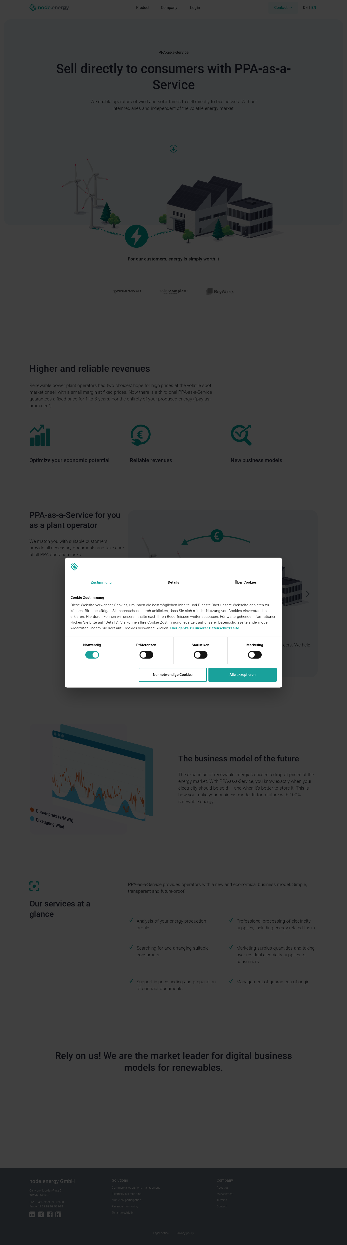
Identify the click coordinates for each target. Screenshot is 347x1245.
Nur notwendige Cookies (173, 675)
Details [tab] (173, 582)
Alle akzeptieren (242, 675)
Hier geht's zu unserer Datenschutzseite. (205, 628)
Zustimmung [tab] (101, 582)
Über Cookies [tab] (246, 582)
